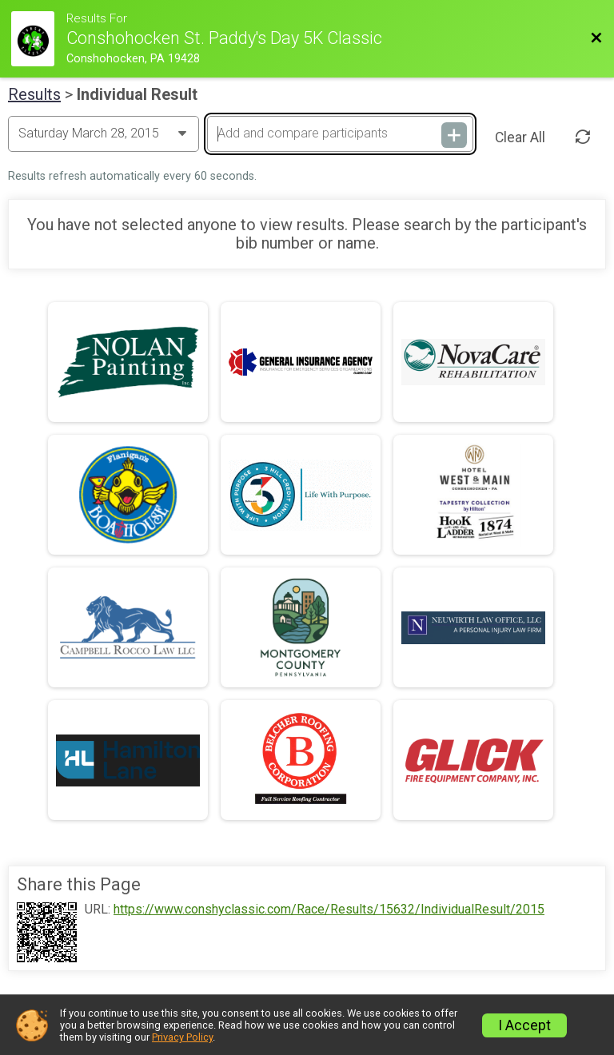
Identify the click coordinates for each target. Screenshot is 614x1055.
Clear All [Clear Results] (520, 137)
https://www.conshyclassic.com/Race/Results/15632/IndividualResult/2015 (329, 909)
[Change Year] (103, 133)
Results (34, 94)
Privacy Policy (182, 1037)
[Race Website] (38, 38)
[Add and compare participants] (339, 133)
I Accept (524, 1025)
